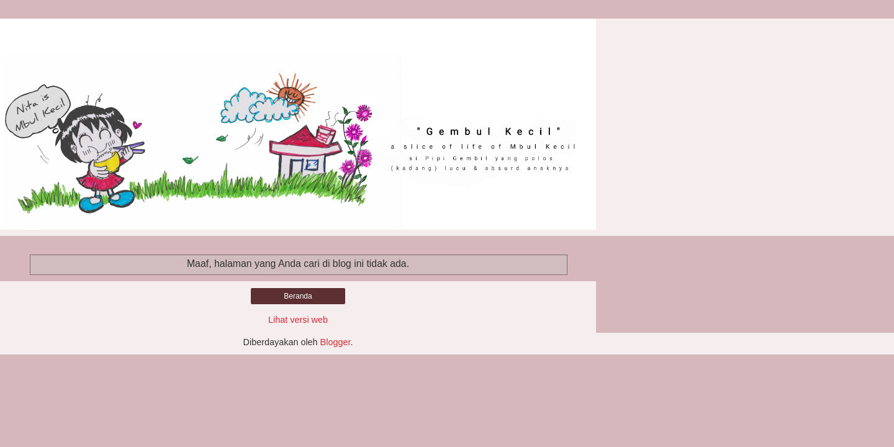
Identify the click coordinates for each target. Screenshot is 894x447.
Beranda (298, 296)
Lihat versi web (298, 320)
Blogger (335, 342)
